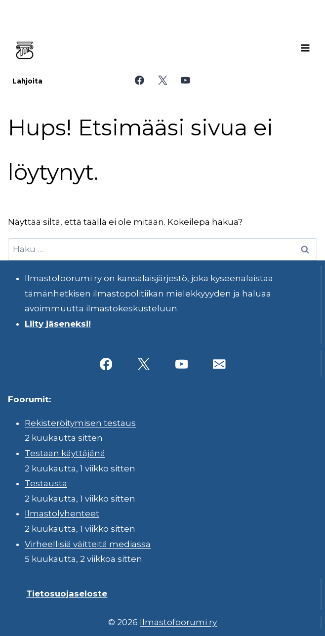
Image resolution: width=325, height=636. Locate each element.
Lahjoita (27, 81)
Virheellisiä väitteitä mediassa (88, 544)
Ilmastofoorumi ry (178, 622)
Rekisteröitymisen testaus (80, 423)
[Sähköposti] (219, 364)
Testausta (46, 483)
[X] (162, 80)
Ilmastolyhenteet (62, 513)
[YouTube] (185, 80)
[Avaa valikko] (305, 48)
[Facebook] (139, 80)
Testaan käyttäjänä (65, 453)
